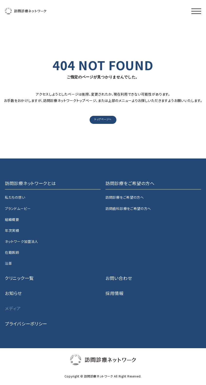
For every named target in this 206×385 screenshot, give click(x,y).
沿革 (8, 263)
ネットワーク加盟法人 (21, 241)
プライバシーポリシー (26, 323)
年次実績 (12, 230)
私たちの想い (15, 197)
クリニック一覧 (19, 278)
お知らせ (13, 293)
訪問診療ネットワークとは (30, 183)
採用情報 (114, 293)
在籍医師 (12, 252)
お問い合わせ (118, 278)
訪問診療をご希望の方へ (124, 197)
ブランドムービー (18, 208)
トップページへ (103, 119)
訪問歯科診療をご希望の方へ (128, 208)
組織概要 (12, 219)
